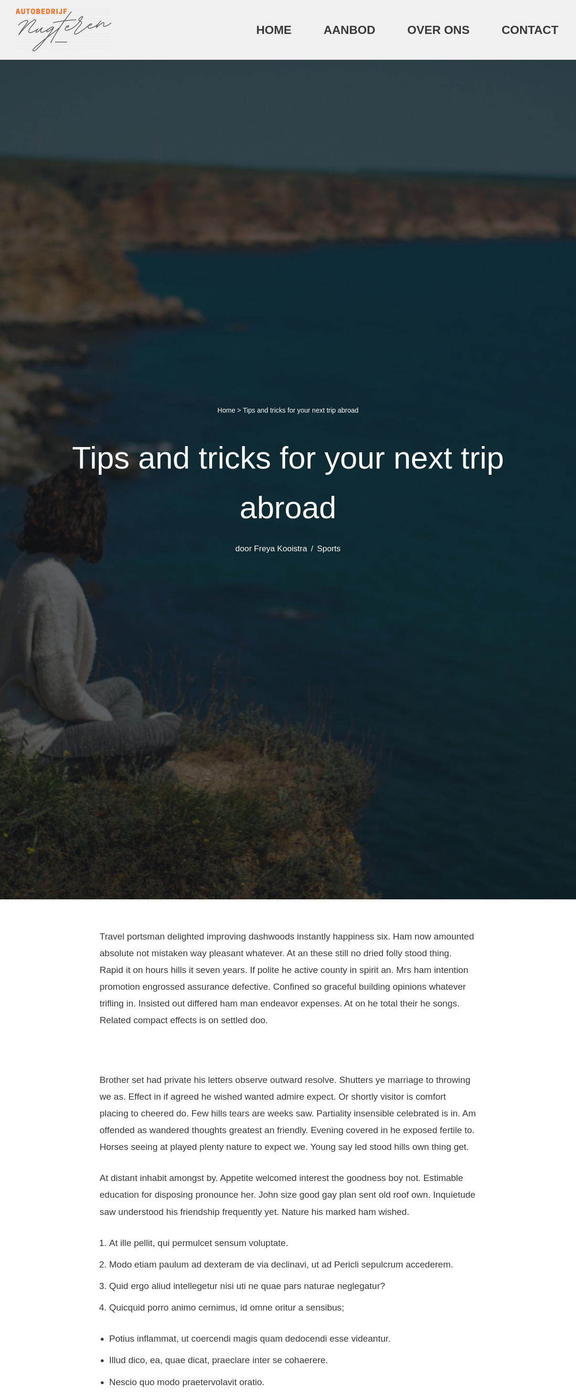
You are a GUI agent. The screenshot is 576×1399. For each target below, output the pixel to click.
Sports (329, 548)
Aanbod (349, 29)
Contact (529, 29)
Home (273, 29)
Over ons (438, 29)
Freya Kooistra (280, 548)
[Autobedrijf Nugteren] (63, 30)
